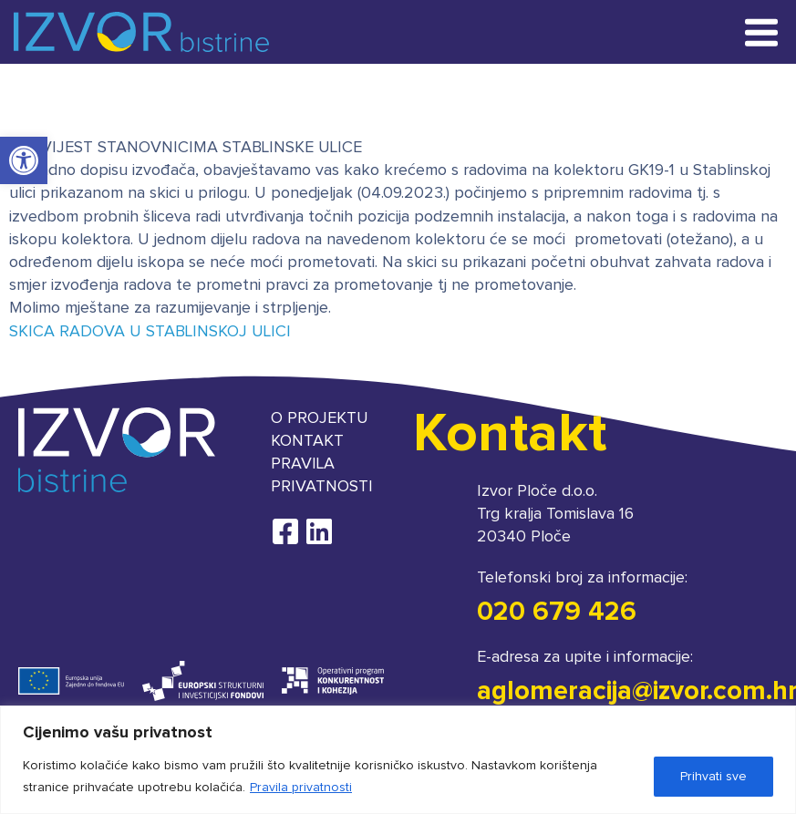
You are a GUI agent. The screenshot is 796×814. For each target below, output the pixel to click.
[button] (23, 160)
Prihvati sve (713, 776)
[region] (398, 760)
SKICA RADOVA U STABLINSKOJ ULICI (150, 332)
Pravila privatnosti (301, 787)
